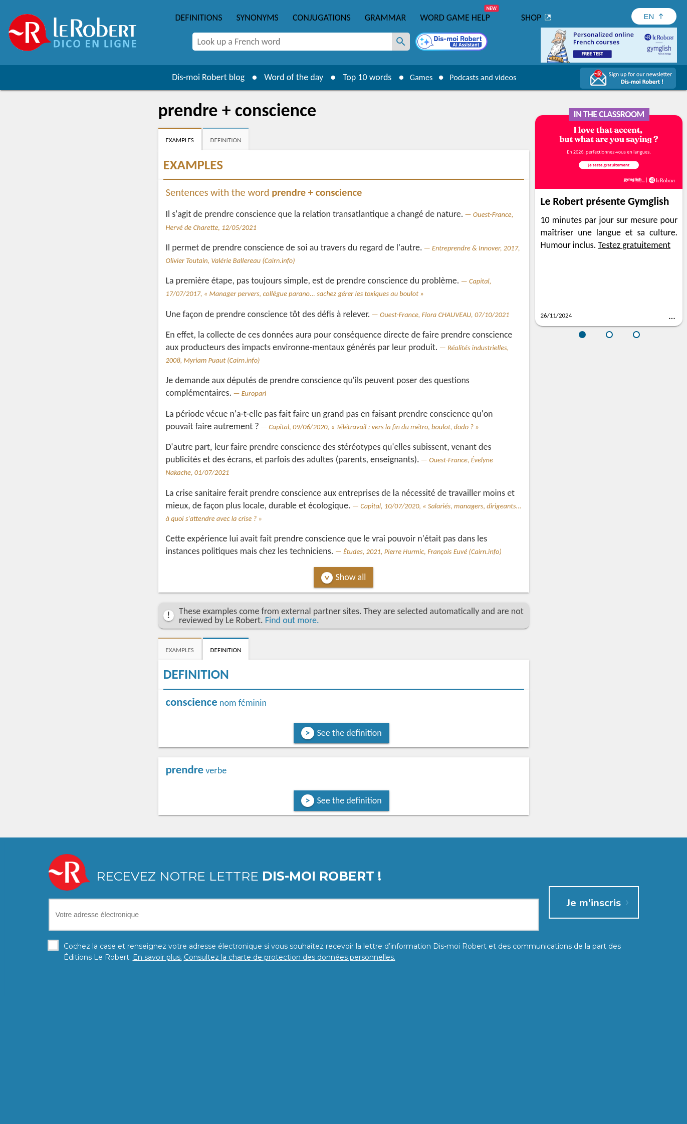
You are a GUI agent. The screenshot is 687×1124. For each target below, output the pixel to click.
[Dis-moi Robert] (452, 43)
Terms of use (429, 1113)
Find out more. (292, 620)
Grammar (385, 17)
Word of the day (286, 77)
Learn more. (472, 1098)
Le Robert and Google (492, 1113)
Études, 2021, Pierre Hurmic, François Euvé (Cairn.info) (422, 551)
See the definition (349, 732)
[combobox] (292, 42)
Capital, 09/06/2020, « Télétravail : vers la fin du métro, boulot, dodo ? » (374, 426)
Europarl (254, 393)
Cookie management (369, 1113)
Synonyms (257, 17)
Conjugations (322, 17)
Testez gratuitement (634, 244)
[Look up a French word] (401, 42)
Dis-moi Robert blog (201, 77)
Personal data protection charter (212, 1113)
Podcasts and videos (485, 77)
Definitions (198, 17)
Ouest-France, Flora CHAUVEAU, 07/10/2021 (444, 314)
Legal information (300, 1113)
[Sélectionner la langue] (653, 16)
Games (416, 77)
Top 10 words (360, 77)
